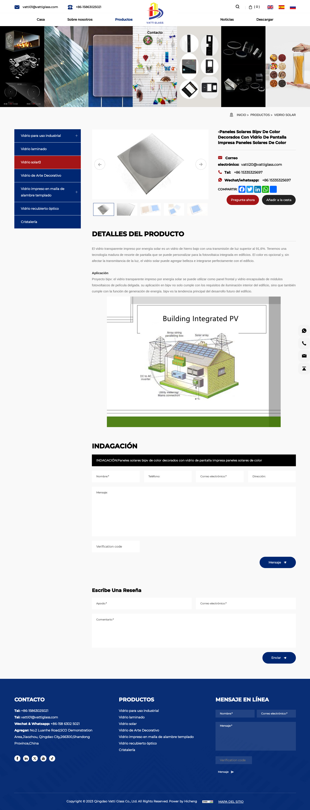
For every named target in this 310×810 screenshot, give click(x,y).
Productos (124, 19)
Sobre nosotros (80, 19)
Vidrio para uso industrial (41, 136)
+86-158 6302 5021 (65, 724)
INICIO (241, 115)
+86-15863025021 (84, 7)
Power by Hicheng (183, 801)
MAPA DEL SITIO (231, 802)
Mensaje (278, 562)
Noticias (227, 19)
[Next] (201, 164)
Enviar (279, 657)
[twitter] (35, 758)
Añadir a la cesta (278, 200)
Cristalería (29, 222)
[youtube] (43, 758)
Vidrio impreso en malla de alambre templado (42, 192)
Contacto (155, 32)
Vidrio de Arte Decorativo (41, 175)
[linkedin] (26, 758)
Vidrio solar (285, 115)
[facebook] (17, 758)
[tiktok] (52, 758)
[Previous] (99, 164)
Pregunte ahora (243, 200)
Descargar (264, 19)
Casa (41, 19)
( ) (254, 7)
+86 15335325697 (240, 172)
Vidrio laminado (33, 149)
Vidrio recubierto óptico (40, 208)
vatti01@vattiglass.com (36, 7)
